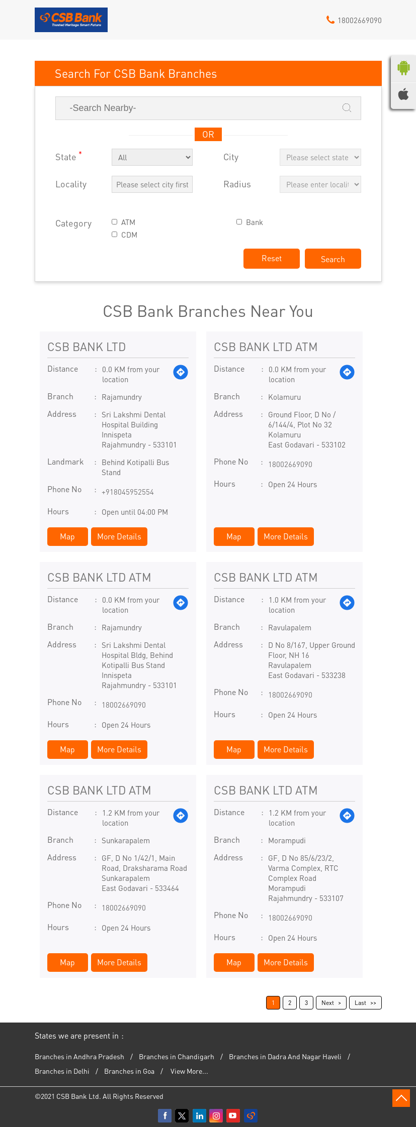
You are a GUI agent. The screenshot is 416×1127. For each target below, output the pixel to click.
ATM (128, 222)
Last (360, 1002)
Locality (71, 184)
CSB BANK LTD (86, 346)
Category (73, 223)
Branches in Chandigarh (176, 1056)
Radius (237, 184)
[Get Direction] (181, 374)
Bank (254, 222)
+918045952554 (128, 492)
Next (327, 1002)
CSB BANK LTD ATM (266, 346)
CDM (129, 235)
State (68, 156)
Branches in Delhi (62, 1071)
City (230, 157)
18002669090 (290, 464)
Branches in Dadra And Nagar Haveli (285, 1056)
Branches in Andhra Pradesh (79, 1056)
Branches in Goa (129, 1071)
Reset (272, 258)
